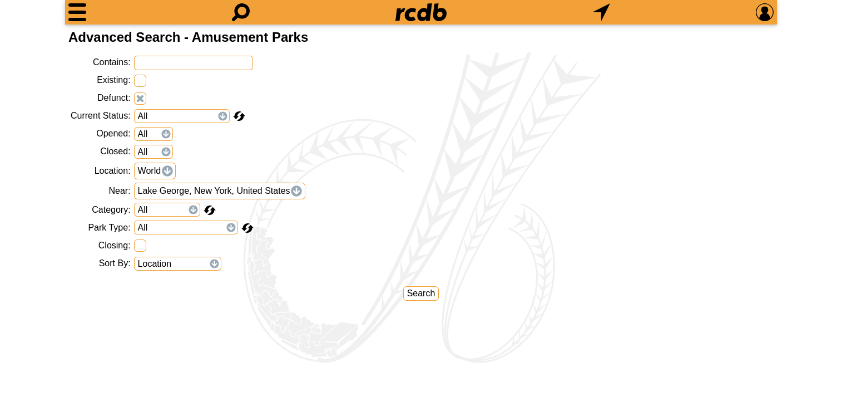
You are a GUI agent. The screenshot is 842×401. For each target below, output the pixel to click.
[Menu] (77, 12)
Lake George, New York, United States (214, 190)
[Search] (241, 12)
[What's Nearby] (601, 12)
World (149, 170)
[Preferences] (765, 12)
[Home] (421, 12)
